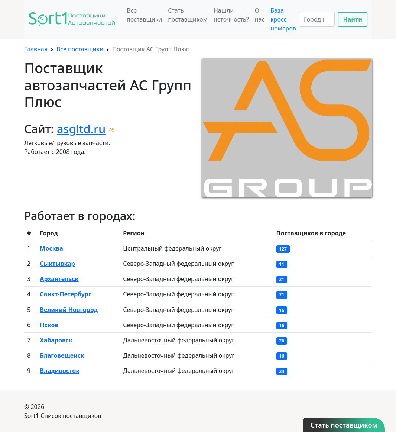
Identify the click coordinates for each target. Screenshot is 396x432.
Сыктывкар (57, 263)
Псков (49, 325)
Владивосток (59, 371)
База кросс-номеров (283, 19)
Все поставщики (144, 14)
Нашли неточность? (231, 14)
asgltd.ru (81, 128)
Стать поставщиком (188, 14)
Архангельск (59, 279)
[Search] (317, 19)
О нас (260, 14)
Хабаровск (56, 340)
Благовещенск (62, 355)
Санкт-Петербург (65, 294)
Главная (36, 49)
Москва (51, 248)
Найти (352, 19)
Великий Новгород (69, 310)
